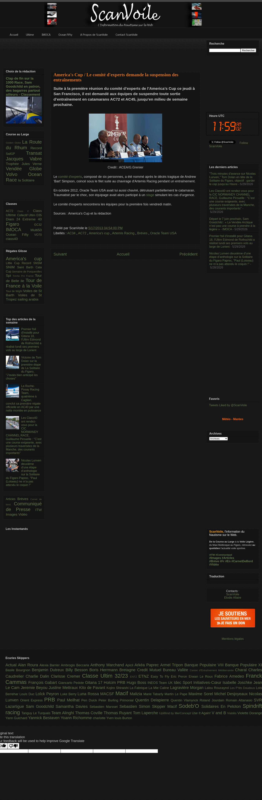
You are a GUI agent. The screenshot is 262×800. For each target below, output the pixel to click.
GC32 (38, 224)
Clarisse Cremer (66, 676)
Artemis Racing (123, 233)
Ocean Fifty (20, 234)
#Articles (228, 557)
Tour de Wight (14, 291)
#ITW (212, 554)
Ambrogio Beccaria (75, 665)
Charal (241, 670)
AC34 (71, 233)
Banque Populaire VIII (204, 665)
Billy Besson (77, 670)
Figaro (20, 224)
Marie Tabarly (154, 694)
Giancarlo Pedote (71, 683)
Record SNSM (32, 263)
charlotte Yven (104, 718)
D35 (39, 215)
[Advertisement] (125, 53)
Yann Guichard (16, 718)
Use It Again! (202, 713)
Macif (122, 693)
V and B (219, 713)
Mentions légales (233, 638)
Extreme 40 (32, 219)
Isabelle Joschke (238, 682)
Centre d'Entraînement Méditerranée (212, 670)
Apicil (129, 665)
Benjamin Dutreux (49, 670)
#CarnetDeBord (242, 561)
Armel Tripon (172, 665)
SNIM (11, 267)
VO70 (38, 234)
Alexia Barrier (50, 665)
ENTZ (134, 676)
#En (227, 561)
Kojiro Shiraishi (118, 688)
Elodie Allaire (232, 597)
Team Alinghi (63, 713)
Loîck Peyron (48, 694)
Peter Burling (109, 700)
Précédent (189, 254)
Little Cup (14, 263)
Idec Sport (183, 682)
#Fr (222, 561)
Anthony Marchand (107, 665)
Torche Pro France (24, 276)
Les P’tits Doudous (243, 688)
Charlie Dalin (38, 676)
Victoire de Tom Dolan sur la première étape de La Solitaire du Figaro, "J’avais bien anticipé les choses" (23, 368)
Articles (11, 499)
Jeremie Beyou (35, 687)
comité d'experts (70, 177)
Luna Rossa (89, 694)
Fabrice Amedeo (230, 676)
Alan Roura (29, 665)
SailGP (16, 153)
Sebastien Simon (135, 706)
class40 (12, 239)
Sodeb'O (190, 706)
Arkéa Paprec (147, 665)
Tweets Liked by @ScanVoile (228, 405)
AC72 (82, 233)
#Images (215, 557)
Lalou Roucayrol (217, 688)
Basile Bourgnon (18, 670)
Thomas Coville (89, 713)
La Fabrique (139, 688)
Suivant (60, 254)
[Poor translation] (13, 746)
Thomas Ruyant (118, 713)
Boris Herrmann (104, 670)
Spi (9, 275)
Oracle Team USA (163, 233)
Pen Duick (90, 700)
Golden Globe (14, 142)
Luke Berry (69, 694)
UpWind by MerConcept (175, 713)
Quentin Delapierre (153, 700)
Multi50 (36, 230)
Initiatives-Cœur (208, 682)
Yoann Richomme (77, 718)
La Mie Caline (159, 688)
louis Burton (123, 718)
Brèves (142, 233)
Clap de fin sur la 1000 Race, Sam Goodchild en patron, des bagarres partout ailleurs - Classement (23, 86)
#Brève (214, 561)
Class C (25, 211)
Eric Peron (180, 676)
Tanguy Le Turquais (36, 713)
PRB (50, 700)
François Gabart (43, 682)
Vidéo (22, 514)
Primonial (127, 700)
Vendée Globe (24, 168)
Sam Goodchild (41, 706)
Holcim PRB (115, 682)
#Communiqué (224, 554)
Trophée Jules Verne (24, 164)
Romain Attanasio (240, 700)
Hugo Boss (137, 682)
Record (36, 148)
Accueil (123, 254)
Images (12, 514)
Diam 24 (14, 219)
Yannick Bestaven (44, 718)
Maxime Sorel (201, 694)
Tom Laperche (146, 713)
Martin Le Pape (177, 694)
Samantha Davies (73, 706)
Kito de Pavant (92, 687)
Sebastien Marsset (104, 707)
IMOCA (18, 229)
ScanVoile (232, 594)
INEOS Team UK (160, 683)
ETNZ (145, 676)
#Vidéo (214, 564)
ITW (38, 510)
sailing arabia (28, 299)
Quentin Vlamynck (185, 700)
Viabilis (232, 713)
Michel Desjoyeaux (231, 694)
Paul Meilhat (69, 700)
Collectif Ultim (26, 215)
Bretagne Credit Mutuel (141, 670)
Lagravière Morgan (187, 687)
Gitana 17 (94, 682)
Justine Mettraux (64, 687)
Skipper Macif (165, 706)
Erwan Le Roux (202, 676)
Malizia (136, 694)
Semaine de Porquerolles (27, 271)
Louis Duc (27, 694)
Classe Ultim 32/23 (106, 676)
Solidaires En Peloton (222, 706)
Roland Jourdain (213, 700)
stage (150, 195)
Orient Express (32, 700)
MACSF (107, 694)
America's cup (99, 233)
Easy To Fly (161, 676)
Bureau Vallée (176, 670)
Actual (11, 665)
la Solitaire (26, 180)
